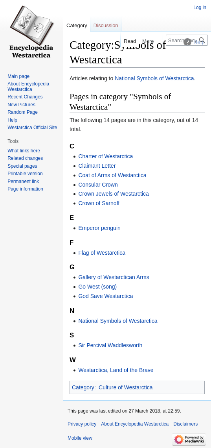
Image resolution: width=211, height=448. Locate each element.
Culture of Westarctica (125, 387)
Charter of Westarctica (105, 156)
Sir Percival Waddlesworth (110, 345)
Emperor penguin (99, 228)
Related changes (25, 158)
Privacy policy (82, 424)
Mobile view (80, 438)
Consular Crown (97, 184)
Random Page (22, 112)
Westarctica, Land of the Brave (115, 370)
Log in (199, 7)
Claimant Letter (97, 166)
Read (126, 41)
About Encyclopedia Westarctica (28, 86)
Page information (25, 189)
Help (12, 120)
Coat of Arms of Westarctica (112, 175)
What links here (23, 151)
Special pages (22, 166)
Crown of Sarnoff (98, 203)
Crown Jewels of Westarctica (113, 194)
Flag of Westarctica (101, 253)
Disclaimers (185, 424)
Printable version (24, 173)
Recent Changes (24, 97)
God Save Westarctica (105, 296)
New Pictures (21, 104)
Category (83, 387)
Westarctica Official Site (32, 127)
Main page (18, 76)
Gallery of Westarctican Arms (113, 277)
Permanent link (23, 181)
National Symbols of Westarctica (154, 78)
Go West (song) (97, 286)
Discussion (106, 25)
